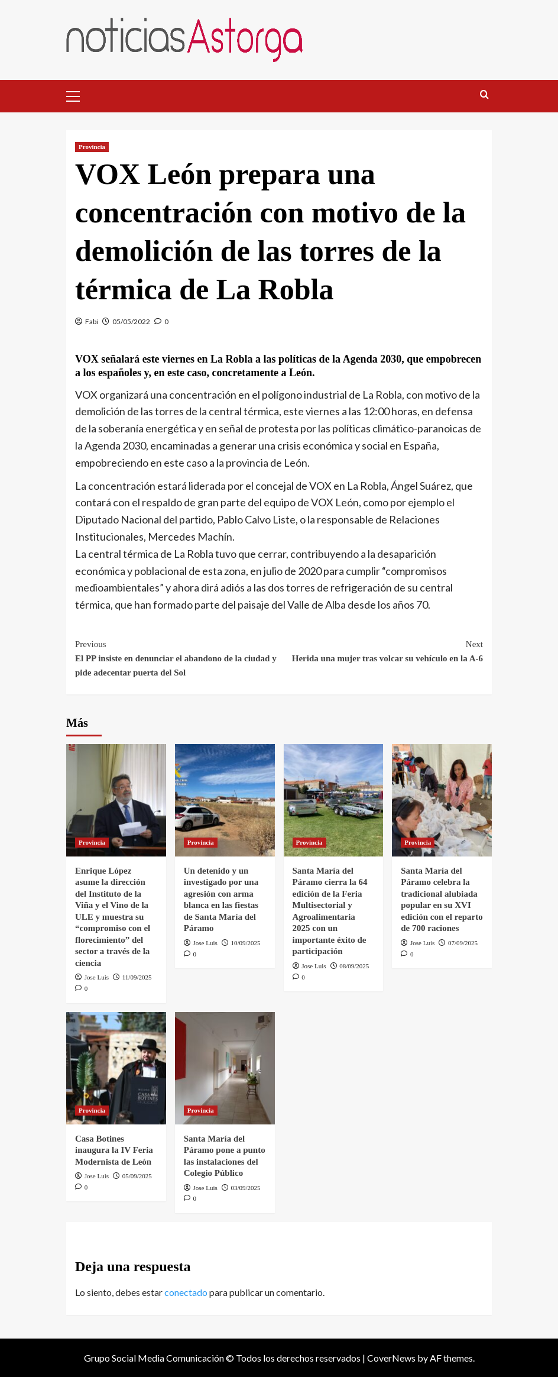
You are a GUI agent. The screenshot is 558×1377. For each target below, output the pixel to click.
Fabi (91, 321)
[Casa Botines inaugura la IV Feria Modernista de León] (116, 1068)
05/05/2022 (131, 321)
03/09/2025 (246, 1187)
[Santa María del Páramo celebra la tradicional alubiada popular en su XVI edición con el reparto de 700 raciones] (442, 800)
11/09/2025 (137, 977)
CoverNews (391, 1357)
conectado (185, 1292)
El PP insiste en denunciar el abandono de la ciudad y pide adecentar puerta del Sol (177, 657)
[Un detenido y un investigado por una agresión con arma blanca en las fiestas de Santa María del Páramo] (225, 800)
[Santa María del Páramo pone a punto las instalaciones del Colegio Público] (225, 1068)
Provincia (92, 146)
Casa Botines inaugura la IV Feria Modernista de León (115, 1150)
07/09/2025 (463, 942)
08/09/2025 (354, 965)
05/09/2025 (137, 1175)
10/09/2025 (246, 942)
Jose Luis (97, 977)
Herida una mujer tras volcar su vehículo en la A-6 (381, 650)
